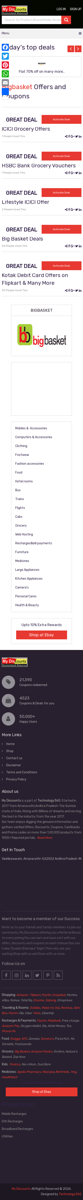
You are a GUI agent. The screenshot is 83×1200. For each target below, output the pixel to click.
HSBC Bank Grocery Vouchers (39, 165)
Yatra (36, 1013)
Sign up (75, 9)
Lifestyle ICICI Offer (25, 202)
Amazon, (22, 995)
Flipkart (35, 995)
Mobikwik (54, 1020)
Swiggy (15, 1039)
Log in (61, 9)
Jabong (50, 1000)
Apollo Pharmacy (29, 1072)
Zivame (38, 1000)
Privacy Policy (16, 779)
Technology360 (70, 1194)
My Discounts (21, 1189)
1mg (73, 1072)
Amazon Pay (10, 1026)
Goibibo (35, 1008)
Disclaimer (13, 765)
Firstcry (15, 1064)
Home (10, 744)
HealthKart (9, 1077)
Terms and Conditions (21, 772)
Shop (10, 751)
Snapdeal (59, 995)
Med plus (48, 1072)
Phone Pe (8, 1031)
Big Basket (22, 1051)
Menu (5, 33)
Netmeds (62, 1072)
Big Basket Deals (22, 239)
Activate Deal (61, 119)
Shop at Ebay (41, 634)
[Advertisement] (41, 389)
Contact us (14, 758)
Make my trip (51, 1008)
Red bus (66, 1008)
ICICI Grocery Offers (26, 129)
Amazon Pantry (41, 1051)
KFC (24, 1039)
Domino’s (47, 1039)
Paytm (46, 995)
